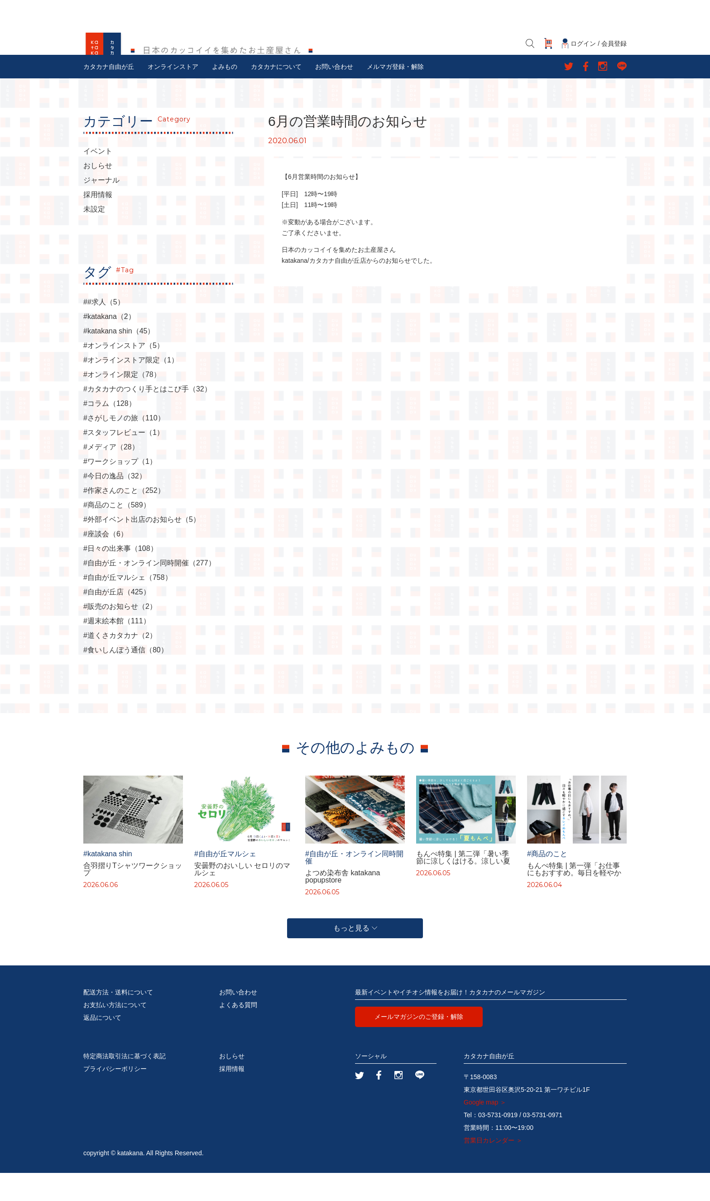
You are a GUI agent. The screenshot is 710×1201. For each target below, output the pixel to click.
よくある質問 (238, 1033)
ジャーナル (101, 208)
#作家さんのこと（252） (124, 518)
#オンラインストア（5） (123, 373)
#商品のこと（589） (116, 533)
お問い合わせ (334, 94)
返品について (102, 1045)
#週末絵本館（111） (116, 649)
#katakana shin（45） (118, 359)
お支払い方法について (115, 1033)
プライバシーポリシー (115, 1096)
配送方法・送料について (118, 1020)
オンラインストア (173, 94)
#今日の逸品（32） (114, 504)
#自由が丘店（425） (116, 620)
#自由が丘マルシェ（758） (127, 605)
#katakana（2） (109, 344)
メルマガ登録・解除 (395, 94)
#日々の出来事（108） (120, 576)
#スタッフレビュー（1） (123, 460)
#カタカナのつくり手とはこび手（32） (147, 417)
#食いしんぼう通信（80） (125, 678)
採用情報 (97, 223)
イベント (97, 179)
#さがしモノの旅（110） (124, 446)
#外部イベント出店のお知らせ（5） (141, 547)
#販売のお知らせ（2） (120, 634)
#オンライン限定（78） (122, 402)
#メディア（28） (111, 475)
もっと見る (355, 956)
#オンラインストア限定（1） (130, 388)
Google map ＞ (485, 1130)
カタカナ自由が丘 (108, 94)
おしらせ (97, 194)
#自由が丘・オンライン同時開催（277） (149, 591)
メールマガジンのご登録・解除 (418, 1044)
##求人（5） (104, 330)
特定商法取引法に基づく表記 (124, 1084)
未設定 (94, 237)
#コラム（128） (109, 431)
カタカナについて (276, 94)
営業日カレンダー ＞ (493, 1168)
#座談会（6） (105, 562)
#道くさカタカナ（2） (120, 663)
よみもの (224, 94)
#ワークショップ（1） (120, 489)
